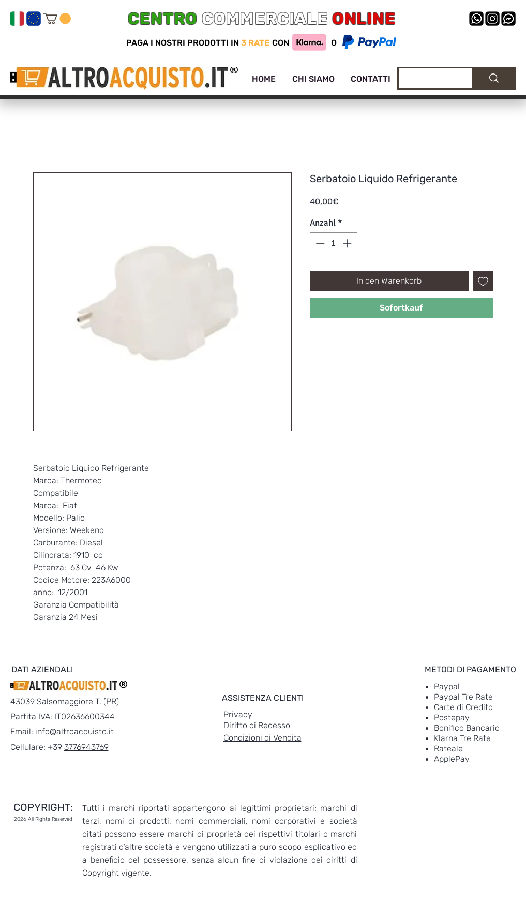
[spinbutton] (333, 243)
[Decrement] (319, 243)
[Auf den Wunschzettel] (483, 281)
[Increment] (348, 243)
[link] (57, 18)
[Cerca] (427, 79)
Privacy (238, 714)
